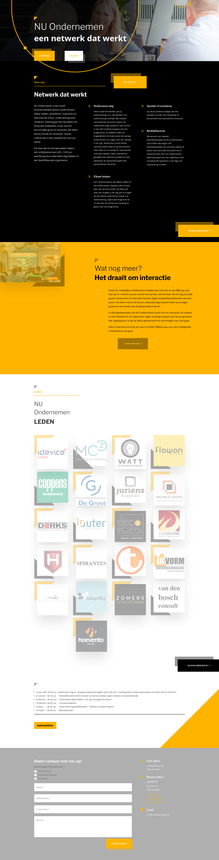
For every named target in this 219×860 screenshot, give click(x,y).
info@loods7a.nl (154, 798)
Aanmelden (45, 725)
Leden (73, 56)
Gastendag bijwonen (45, 774)
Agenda (44, 56)
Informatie (40, 778)
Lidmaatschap (42, 771)
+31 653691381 (154, 795)
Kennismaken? (198, 665)
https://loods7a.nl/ (155, 802)
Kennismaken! (198, 231)
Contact (130, 82)
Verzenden (119, 843)
